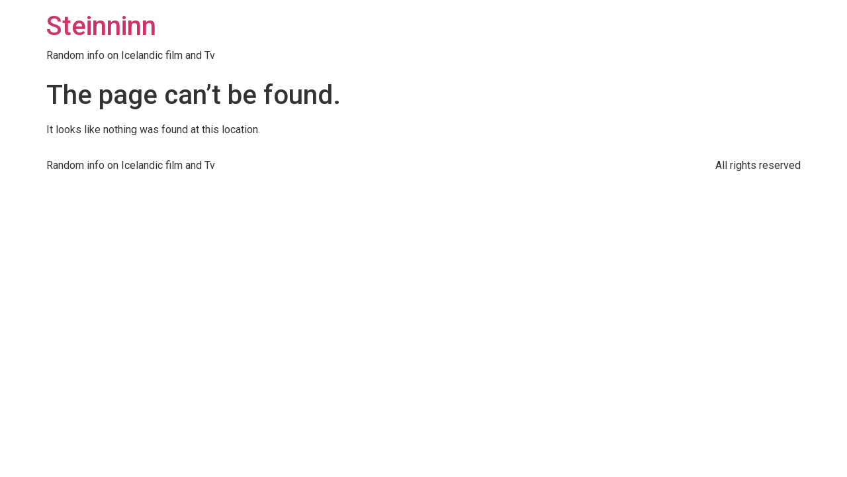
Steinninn (101, 26)
